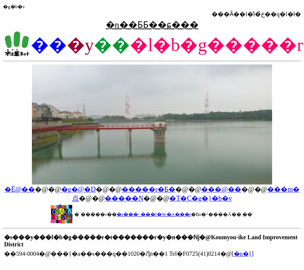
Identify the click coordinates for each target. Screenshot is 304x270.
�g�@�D (78, 189)
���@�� (221, 189)
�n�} (243, 253)
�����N (124, 198)
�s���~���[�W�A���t (154, 214)
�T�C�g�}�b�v (200, 198)
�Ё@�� (20, 189)
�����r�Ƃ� (148, 189)
